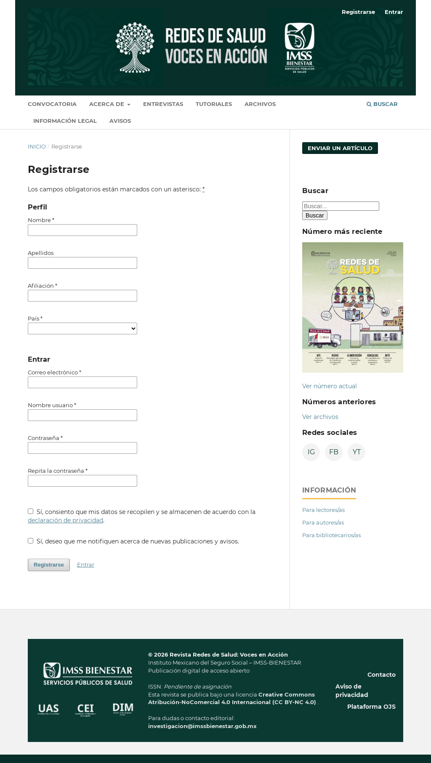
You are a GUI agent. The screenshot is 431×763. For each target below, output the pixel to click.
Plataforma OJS (371, 706)
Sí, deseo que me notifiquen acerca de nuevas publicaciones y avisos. (133, 541)
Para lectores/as (323, 509)
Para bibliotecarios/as (331, 535)
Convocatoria (52, 104)
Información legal (65, 120)
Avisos (120, 120)
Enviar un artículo (340, 148)
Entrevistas (163, 104)
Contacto (381, 674)
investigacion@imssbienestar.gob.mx (202, 726)
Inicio (37, 146)
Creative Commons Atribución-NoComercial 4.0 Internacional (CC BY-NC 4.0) (233, 698)
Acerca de (107, 104)
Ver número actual (329, 386)
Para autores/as (323, 522)
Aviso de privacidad (351, 691)
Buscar (382, 104)
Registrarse (358, 11)
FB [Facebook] (333, 452)
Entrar (394, 11)
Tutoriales (214, 104)
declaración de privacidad (65, 520)
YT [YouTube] (357, 452)
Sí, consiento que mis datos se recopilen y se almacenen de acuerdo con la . (141, 516)
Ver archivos (320, 417)
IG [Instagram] (311, 452)
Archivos (260, 104)
